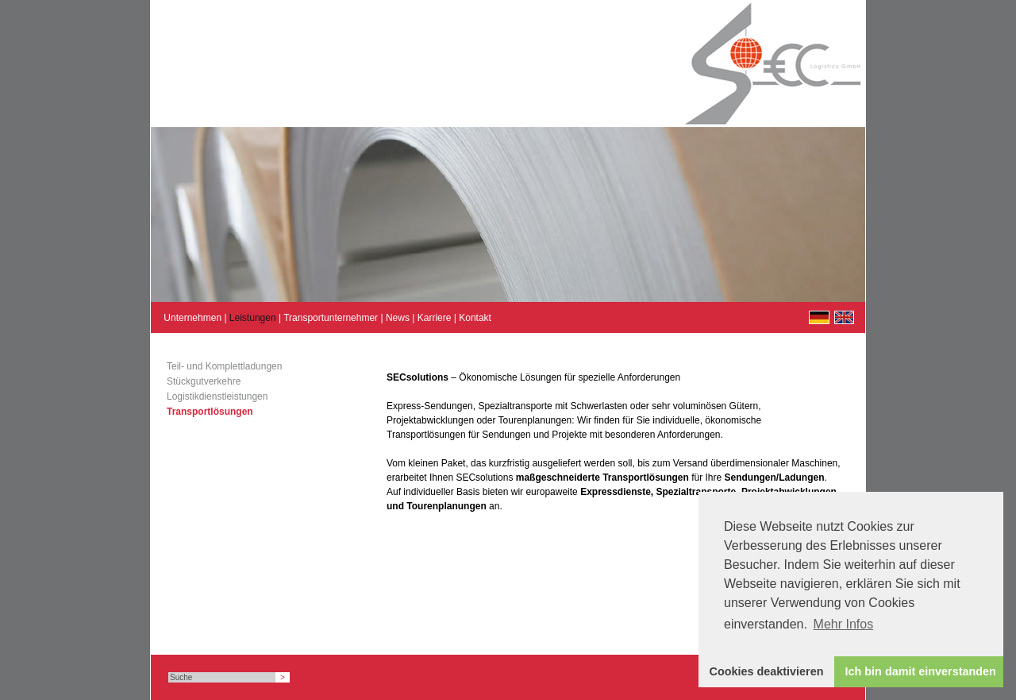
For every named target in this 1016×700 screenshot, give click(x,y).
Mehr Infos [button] (844, 624)
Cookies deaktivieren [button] (767, 671)
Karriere (435, 317)
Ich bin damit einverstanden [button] (920, 671)
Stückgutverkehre (204, 381)
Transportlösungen (210, 411)
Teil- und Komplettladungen (224, 366)
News (398, 317)
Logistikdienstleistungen (217, 396)
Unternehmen (192, 317)
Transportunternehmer (330, 317)
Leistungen (252, 317)
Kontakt (475, 317)
